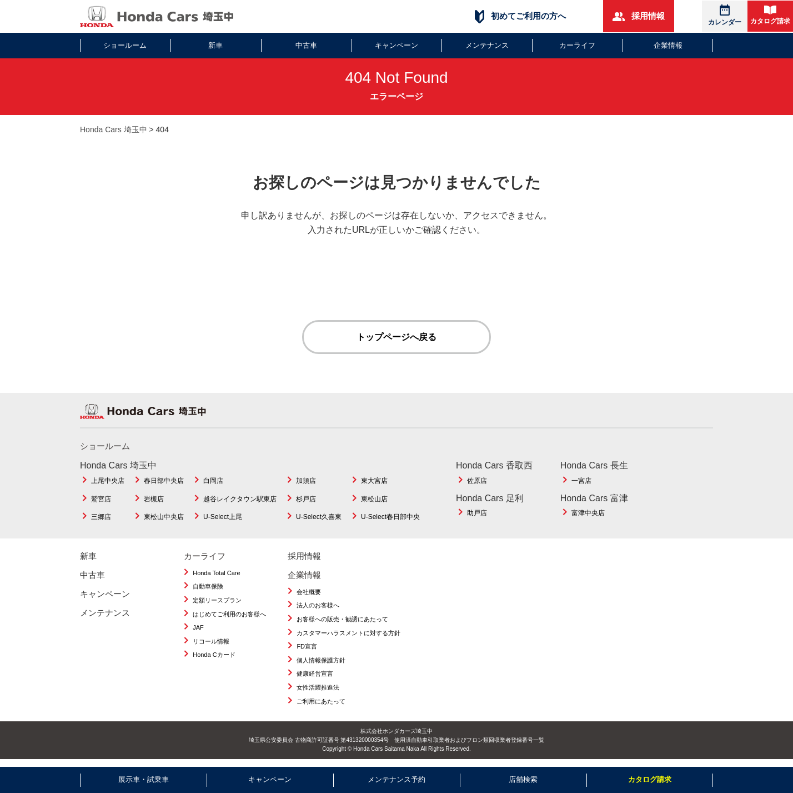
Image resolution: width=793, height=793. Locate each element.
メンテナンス (487, 45)
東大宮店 (374, 481)
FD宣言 (307, 647)
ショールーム (125, 45)
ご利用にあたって (321, 702)
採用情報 (639, 16)
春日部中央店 (164, 481)
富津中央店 (588, 513)
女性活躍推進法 (318, 688)
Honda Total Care (216, 573)
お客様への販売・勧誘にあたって (342, 619)
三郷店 (101, 517)
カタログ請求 (770, 15)
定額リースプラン (217, 600)
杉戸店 (306, 499)
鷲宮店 (101, 499)
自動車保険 (208, 586)
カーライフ (577, 45)
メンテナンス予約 (396, 779)
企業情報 (668, 45)
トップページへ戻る (396, 337)
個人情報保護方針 (321, 660)
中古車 (306, 45)
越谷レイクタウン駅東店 (240, 499)
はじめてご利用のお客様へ (229, 614)
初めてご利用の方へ (520, 16)
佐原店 (477, 481)
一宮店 (581, 481)
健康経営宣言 (315, 674)
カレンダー (724, 15)
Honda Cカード (214, 655)
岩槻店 (154, 499)
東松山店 (374, 499)
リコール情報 (211, 642)
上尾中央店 (107, 481)
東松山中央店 (164, 517)
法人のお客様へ (318, 605)
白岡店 (213, 481)
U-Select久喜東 (319, 517)
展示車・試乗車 (143, 779)
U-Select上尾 (222, 517)
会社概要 (309, 592)
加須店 (306, 481)
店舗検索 (523, 779)
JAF (198, 628)
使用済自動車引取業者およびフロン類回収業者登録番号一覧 (469, 740)
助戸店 (477, 513)
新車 (215, 45)
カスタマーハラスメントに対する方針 (348, 633)
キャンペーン (396, 45)
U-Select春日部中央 (390, 517)
